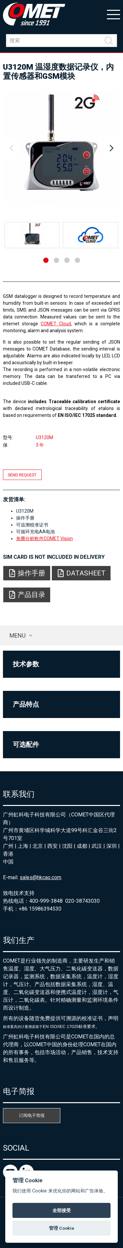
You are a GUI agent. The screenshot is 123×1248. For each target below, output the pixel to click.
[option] (61, 148)
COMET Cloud (56, 323)
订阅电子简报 (32, 1115)
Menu (18, 635)
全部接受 (61, 1210)
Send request (22, 474)
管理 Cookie (61, 1228)
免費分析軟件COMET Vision (44, 538)
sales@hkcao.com (40, 877)
